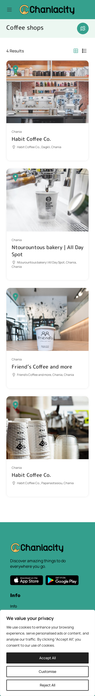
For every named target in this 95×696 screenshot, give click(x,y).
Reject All (47, 685)
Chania (17, 131)
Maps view (83, 28)
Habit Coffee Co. (31, 138)
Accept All (47, 657)
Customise (47, 671)
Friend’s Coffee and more (42, 366)
